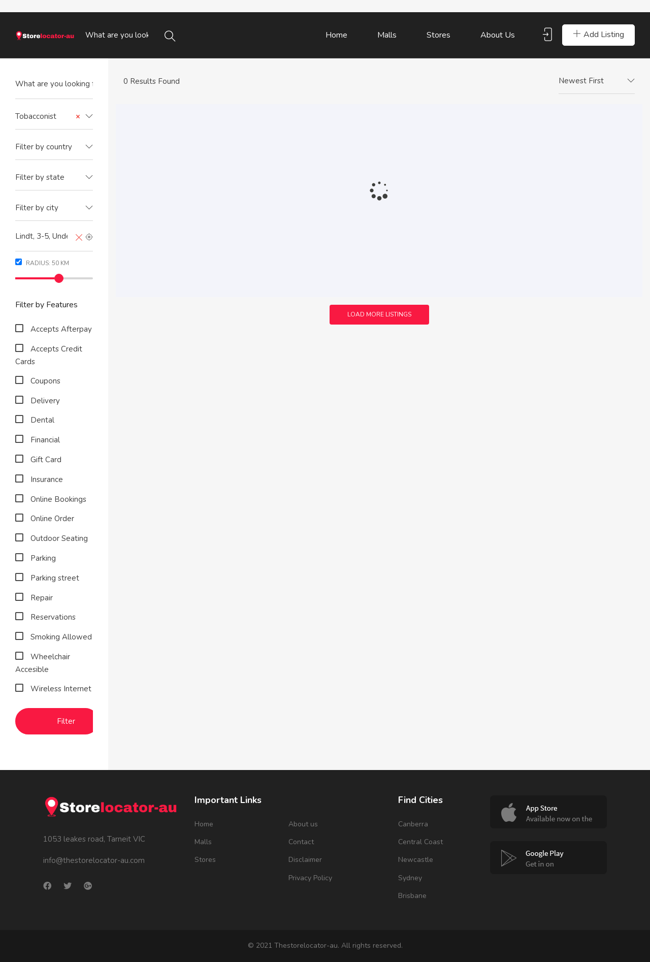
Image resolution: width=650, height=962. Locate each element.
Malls (387, 35)
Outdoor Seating (58, 538)
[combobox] (54, 117)
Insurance (45, 479)
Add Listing (598, 34)
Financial (44, 440)
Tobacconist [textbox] (47, 116)
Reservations (52, 617)
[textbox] (54, 147)
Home (336, 35)
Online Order (51, 519)
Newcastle (415, 859)
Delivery (44, 401)
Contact (301, 842)
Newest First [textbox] (581, 81)
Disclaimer (305, 859)
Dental (41, 420)
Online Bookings (57, 499)
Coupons (44, 381)
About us (497, 35)
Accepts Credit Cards (48, 355)
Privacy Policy (310, 878)
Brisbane (412, 896)
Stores (438, 35)
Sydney (410, 878)
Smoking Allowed (60, 637)
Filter (66, 721)
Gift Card (44, 460)
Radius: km (42, 263)
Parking (42, 558)
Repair (40, 598)
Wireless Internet (59, 689)
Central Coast (420, 842)
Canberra (413, 824)
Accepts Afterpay (60, 329)
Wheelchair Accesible (42, 663)
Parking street (53, 578)
